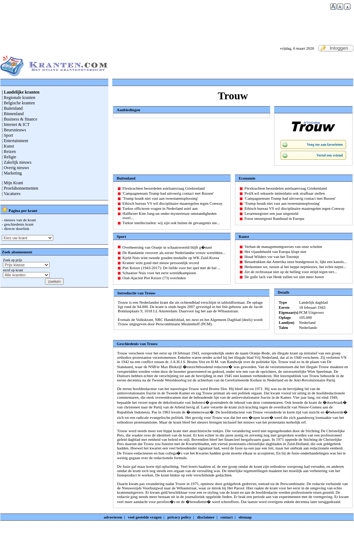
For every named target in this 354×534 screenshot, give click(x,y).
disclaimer (206, 517)
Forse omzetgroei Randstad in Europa (274, 218)
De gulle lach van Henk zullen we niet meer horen (284, 277)
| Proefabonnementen (20, 188)
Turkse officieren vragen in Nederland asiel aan (160, 208)
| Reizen (9, 151)
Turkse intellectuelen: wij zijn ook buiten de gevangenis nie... (171, 223)
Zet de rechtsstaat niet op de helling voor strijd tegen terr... (290, 272)
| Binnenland (13, 113)
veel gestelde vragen (145, 517)
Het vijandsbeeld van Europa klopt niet (275, 251)
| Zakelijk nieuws (16, 162)
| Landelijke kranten (21, 92)
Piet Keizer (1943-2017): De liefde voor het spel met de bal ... (171, 268)
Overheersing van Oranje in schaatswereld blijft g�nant (167, 247)
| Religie (9, 156)
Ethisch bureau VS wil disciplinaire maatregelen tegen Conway (172, 203)
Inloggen (334, 48)
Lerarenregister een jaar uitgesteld (271, 213)
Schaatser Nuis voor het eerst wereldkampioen (159, 273)
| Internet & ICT (16, 124)
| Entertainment (15, 140)
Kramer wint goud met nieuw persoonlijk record (160, 263)
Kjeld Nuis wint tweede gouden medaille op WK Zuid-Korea (170, 257)
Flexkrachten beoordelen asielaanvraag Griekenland (163, 188)
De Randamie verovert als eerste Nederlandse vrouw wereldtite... (174, 252)
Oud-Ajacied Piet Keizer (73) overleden (154, 278)
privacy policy (179, 517)
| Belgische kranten (18, 102)
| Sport (7, 135)
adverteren (113, 517)
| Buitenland (12, 108)
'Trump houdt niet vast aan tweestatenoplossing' (160, 198)
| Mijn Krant (12, 182)
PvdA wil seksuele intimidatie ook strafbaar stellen (284, 193)
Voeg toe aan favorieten (325, 144)
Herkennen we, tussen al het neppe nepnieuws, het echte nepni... (295, 266)
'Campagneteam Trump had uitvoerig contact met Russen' (168, 193)
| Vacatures (11, 193)
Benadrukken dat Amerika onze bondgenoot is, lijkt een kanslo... (295, 261)
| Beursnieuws (14, 129)
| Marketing (12, 173)
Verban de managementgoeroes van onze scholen (283, 246)
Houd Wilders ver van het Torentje (271, 256)
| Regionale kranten (18, 97)
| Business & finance (19, 119)
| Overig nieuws (15, 167)
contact (227, 517)
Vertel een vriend (330, 155)
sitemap (245, 517)
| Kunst (8, 146)
